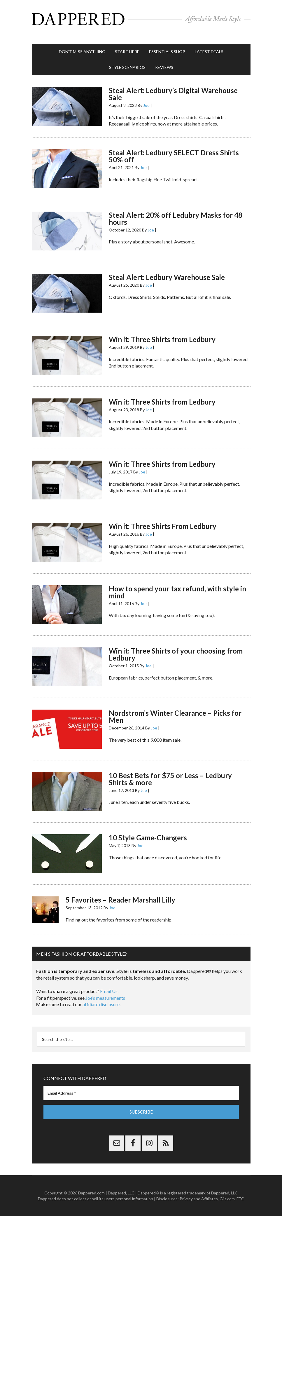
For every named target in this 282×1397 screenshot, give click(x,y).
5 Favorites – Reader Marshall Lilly (120, 894)
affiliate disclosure (101, 998)
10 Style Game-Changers (148, 832)
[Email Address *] (141, 1087)
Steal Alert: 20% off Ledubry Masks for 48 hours (175, 212)
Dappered (141, 19)
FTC (240, 1192)
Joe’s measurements (105, 992)
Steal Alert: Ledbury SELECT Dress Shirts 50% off (174, 150)
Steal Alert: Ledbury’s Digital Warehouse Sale (173, 88)
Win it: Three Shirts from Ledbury (162, 333)
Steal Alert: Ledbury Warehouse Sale (167, 271)
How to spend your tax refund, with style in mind (177, 586)
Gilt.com (227, 1192)
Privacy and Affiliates (199, 1192)
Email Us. (109, 985)
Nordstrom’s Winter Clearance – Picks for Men (175, 710)
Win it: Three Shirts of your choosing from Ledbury (176, 648)
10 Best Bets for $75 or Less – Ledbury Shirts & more (170, 773)
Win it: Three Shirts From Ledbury (162, 520)
